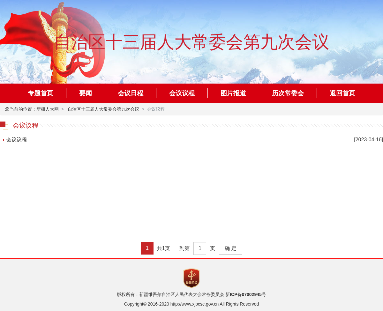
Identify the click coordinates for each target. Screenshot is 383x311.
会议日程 (130, 93)
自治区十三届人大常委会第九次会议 (103, 109)
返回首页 (342, 93)
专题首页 (40, 93)
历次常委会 (288, 93)
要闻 (85, 93)
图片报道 (233, 93)
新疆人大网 (47, 109)
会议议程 (182, 93)
